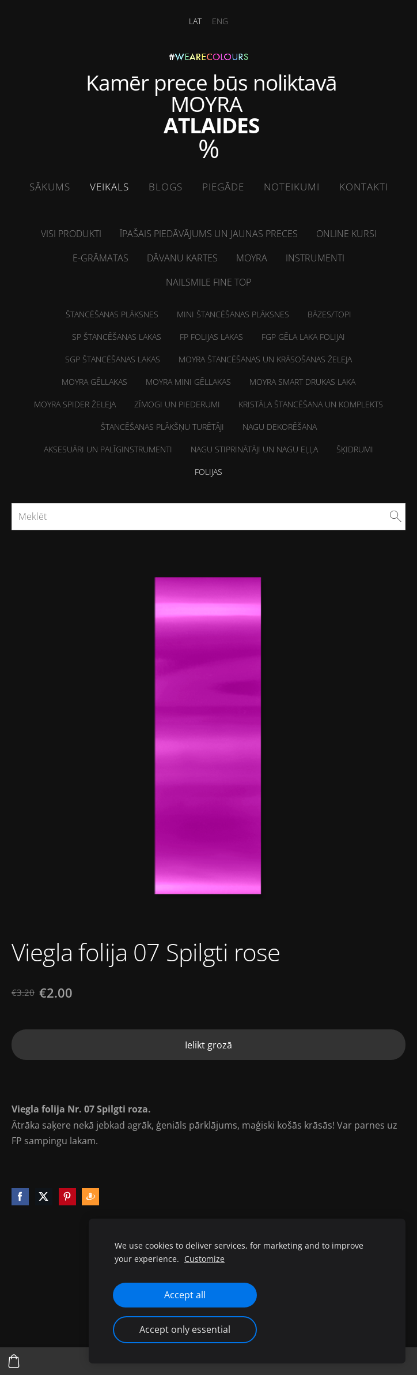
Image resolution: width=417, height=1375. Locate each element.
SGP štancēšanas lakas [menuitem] (112, 359)
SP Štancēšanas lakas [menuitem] (116, 336)
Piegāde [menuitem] (223, 186)
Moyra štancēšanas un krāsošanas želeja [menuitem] (265, 359)
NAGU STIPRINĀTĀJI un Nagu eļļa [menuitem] (254, 449)
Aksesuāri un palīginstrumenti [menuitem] (108, 449)
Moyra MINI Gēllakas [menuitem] (188, 381)
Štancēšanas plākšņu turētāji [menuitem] (162, 426)
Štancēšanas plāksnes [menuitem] (112, 314)
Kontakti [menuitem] (363, 186)
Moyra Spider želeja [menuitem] (75, 404)
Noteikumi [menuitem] (292, 186)
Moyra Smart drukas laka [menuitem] (302, 381)
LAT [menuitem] (195, 21)
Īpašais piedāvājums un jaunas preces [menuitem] (209, 233)
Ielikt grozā (208, 1045)
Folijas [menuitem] (208, 471)
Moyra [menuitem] (251, 258)
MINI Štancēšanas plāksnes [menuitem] (233, 314)
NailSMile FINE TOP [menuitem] (208, 282)
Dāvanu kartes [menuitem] (182, 258)
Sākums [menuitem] (49, 186)
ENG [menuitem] (220, 21)
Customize (204, 1258)
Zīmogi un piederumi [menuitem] (177, 404)
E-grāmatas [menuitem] (100, 258)
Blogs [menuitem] (166, 186)
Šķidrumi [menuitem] (354, 449)
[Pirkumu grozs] (14, 1361)
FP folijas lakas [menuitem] (211, 336)
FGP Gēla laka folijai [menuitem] (303, 336)
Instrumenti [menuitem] (315, 258)
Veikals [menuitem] (109, 186)
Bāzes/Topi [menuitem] (329, 314)
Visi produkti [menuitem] (71, 233)
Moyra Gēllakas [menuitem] (94, 381)
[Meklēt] (208, 516)
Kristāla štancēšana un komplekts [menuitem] (310, 404)
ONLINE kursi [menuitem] (346, 233)
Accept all (185, 1294)
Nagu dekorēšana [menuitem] (279, 426)
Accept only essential (184, 1329)
